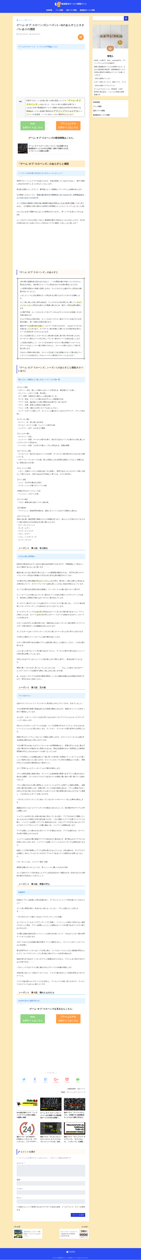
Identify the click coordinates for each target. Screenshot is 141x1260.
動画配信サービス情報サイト (70, 3)
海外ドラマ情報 (71, 10)
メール (20, 1189)
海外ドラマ (81, 1089)
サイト (19, 1198)
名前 (19, 1180)
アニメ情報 (59, 10)
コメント (20, 1163)
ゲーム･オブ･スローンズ (76, 1092)
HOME (70, 1252)
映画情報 (49, 10)
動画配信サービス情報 (87, 10)
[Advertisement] (51, 247)
